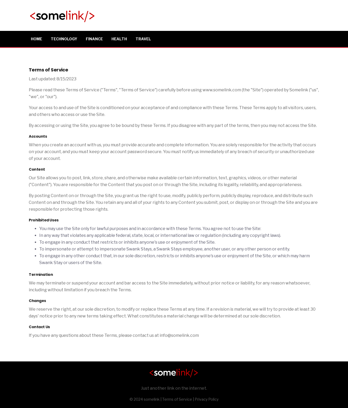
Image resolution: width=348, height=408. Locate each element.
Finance (94, 39)
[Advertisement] (224, 14)
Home (36, 39)
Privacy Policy (206, 399)
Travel (143, 39)
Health (119, 39)
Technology (64, 39)
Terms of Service (177, 399)
